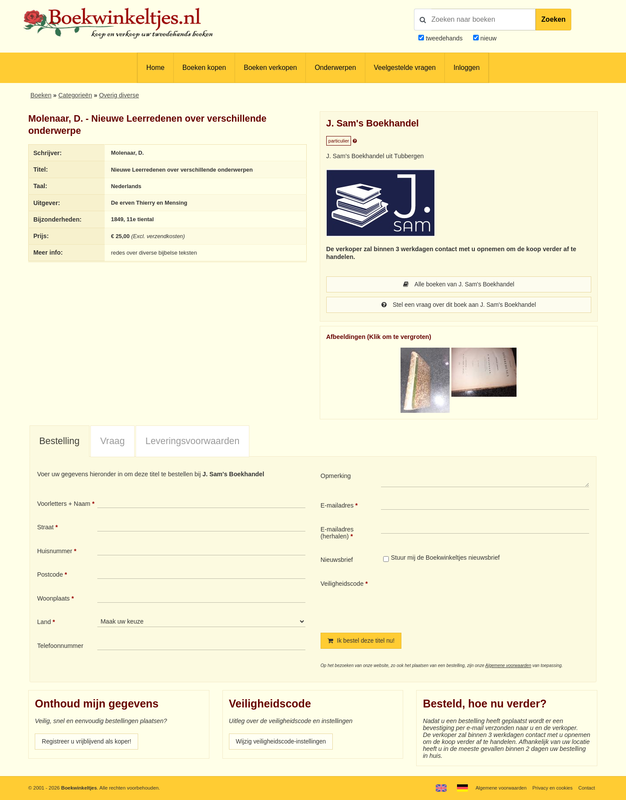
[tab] (59, 442)
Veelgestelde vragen (405, 67)
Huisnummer (54, 551)
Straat (45, 527)
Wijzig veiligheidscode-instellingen (283, 743)
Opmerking (336, 476)
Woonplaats (53, 599)
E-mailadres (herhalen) (337, 534)
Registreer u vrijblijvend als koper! (88, 743)
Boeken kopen (204, 67)
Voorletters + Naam (63, 504)
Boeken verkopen (270, 67)
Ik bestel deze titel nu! (362, 641)
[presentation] (454, 600)
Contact (586, 787)
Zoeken (553, 19)
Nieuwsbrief (337, 560)
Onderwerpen (335, 67)
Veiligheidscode (342, 584)
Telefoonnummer (60, 646)
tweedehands (444, 38)
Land (44, 622)
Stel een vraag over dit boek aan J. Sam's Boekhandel (458, 305)
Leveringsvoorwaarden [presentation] (193, 442)
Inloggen (467, 67)
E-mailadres (337, 506)
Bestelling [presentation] (59, 442)
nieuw (488, 38)
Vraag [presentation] (112, 442)
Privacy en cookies (551, 787)
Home (155, 67)
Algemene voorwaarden (508, 666)
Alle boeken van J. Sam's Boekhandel (459, 284)
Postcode (50, 575)
